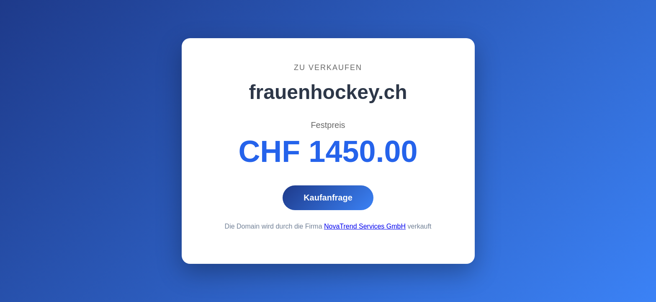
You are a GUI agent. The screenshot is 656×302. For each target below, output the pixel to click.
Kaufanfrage (328, 197)
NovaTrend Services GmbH (365, 226)
